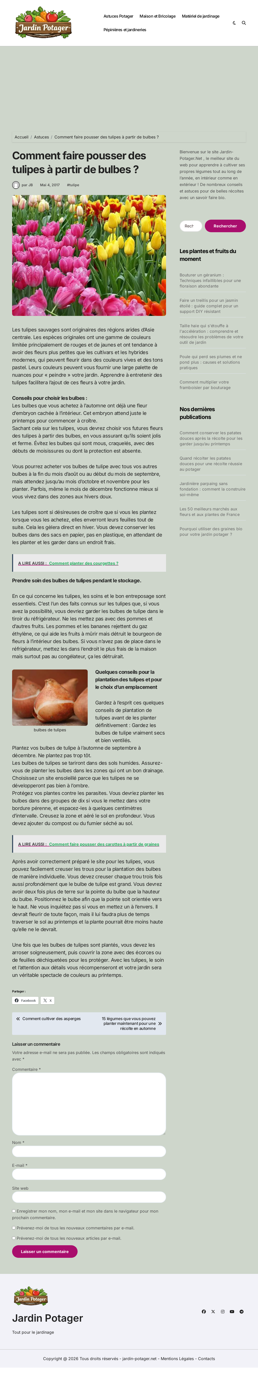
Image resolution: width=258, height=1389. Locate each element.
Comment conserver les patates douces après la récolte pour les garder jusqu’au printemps (211, 438)
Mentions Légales (178, 1379)
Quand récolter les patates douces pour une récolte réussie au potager (211, 464)
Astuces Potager (118, 16)
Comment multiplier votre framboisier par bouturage (205, 384)
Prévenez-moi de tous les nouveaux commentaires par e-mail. (76, 1249)
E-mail (19, 1186)
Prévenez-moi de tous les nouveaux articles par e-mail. (69, 1259)
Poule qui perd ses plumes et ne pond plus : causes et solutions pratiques (211, 362)
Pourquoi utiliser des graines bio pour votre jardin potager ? (211, 531)
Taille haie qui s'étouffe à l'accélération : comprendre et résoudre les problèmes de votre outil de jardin (211, 334)
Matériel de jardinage (200, 16)
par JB (22, 206)
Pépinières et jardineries (125, 29)
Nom (18, 1163)
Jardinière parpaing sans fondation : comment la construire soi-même (213, 489)
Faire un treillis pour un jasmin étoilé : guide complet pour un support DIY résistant (209, 306)
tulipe (74, 206)
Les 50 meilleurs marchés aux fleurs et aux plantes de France (210, 511)
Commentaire (26, 1090)
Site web (20, 1209)
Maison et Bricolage (157, 16)
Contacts (206, 1379)
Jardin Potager (47, 1339)
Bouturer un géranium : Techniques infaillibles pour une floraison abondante (210, 280)
